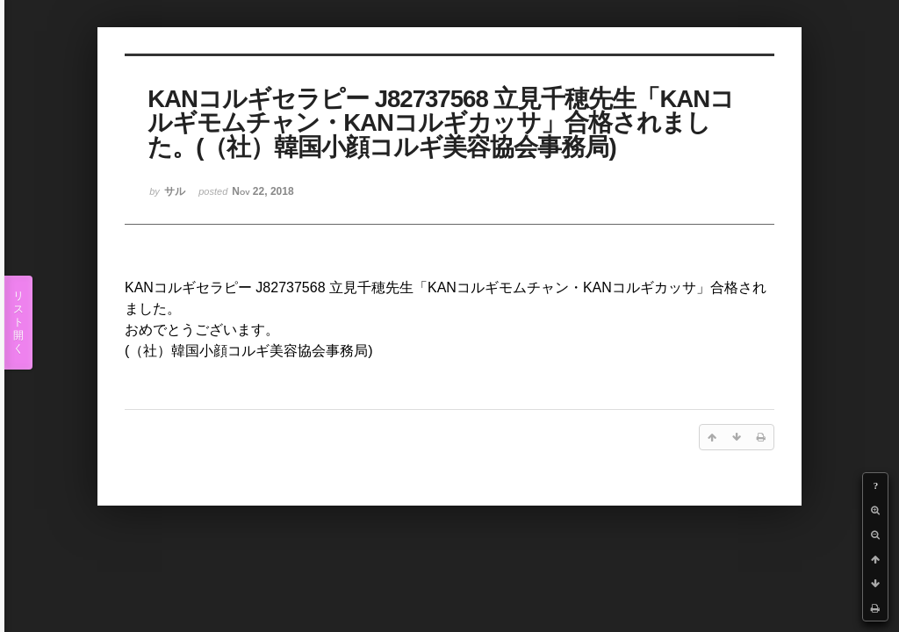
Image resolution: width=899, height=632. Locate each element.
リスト (18, 323)
